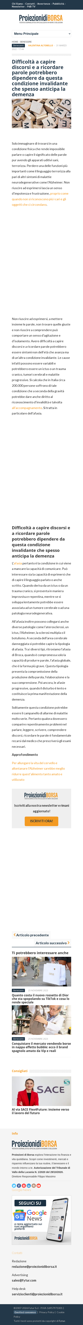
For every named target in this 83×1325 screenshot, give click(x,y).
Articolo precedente (32, 935)
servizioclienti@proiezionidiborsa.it (37, 1294)
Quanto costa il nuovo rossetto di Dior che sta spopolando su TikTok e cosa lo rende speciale (40, 998)
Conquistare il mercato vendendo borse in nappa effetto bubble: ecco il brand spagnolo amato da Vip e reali (41, 1047)
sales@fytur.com (24, 1280)
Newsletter (18, 6)
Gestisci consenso (25, 1312)
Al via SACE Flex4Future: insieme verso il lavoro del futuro (40, 1111)
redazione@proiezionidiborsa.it (34, 1266)
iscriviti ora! (41, 821)
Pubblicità (58, 3)
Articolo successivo (51, 943)
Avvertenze (43, 3)
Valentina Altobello (40, 45)
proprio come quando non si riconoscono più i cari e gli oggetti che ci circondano (40, 198)
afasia (18, 563)
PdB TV (31, 6)
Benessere (26, 41)
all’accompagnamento (27, 408)
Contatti (30, 3)
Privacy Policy (46, 1312)
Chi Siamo (17, 3)
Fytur (62, 1320)
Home (15, 41)
